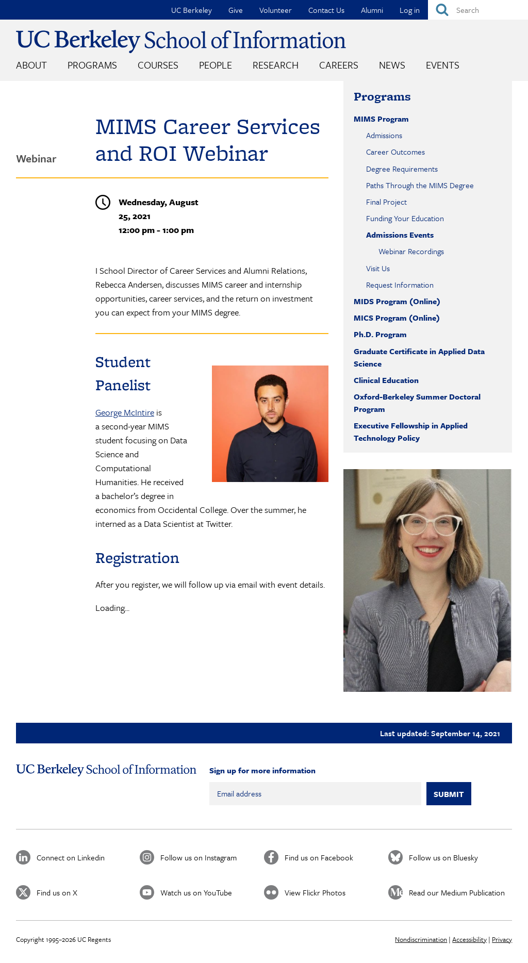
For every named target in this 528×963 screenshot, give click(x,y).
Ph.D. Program (380, 334)
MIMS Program (381, 118)
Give (235, 9)
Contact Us (326, 9)
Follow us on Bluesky (443, 857)
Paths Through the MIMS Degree (420, 185)
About (31, 65)
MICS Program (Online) (397, 317)
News (392, 65)
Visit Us (378, 268)
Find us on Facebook (319, 857)
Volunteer (275, 9)
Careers (338, 65)
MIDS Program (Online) (397, 301)
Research (276, 65)
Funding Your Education (405, 218)
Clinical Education (386, 380)
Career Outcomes (395, 151)
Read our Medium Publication (457, 892)
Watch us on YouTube (196, 892)
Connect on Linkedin (71, 857)
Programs (92, 65)
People (215, 65)
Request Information (400, 284)
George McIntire (124, 412)
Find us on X (57, 892)
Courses (158, 65)
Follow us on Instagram (198, 857)
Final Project (386, 201)
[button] (427, 580)
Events (442, 65)
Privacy (502, 939)
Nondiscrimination (421, 939)
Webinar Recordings (411, 251)
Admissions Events (400, 234)
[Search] (478, 10)
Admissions (384, 135)
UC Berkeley (191, 9)
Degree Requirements (402, 168)
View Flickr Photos (315, 892)
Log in (410, 9)
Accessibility (469, 939)
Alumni (372, 9)
